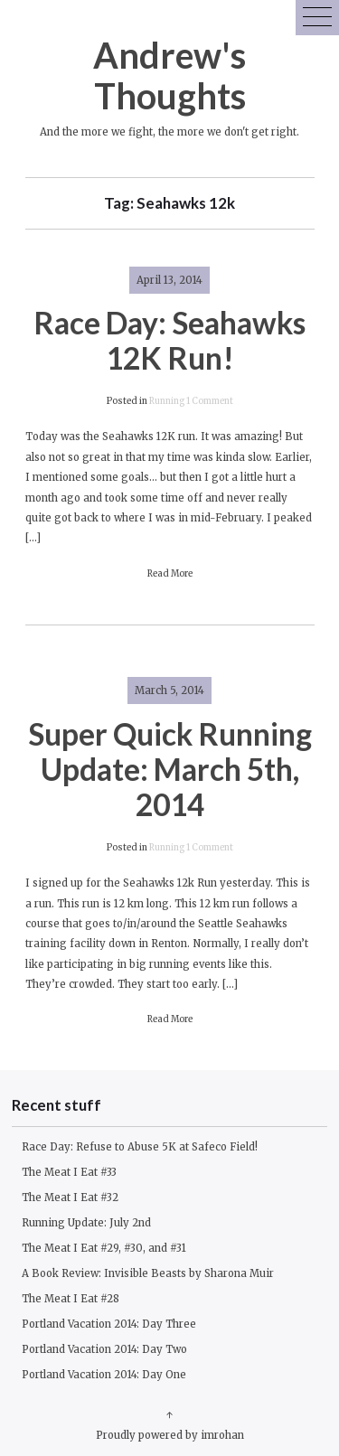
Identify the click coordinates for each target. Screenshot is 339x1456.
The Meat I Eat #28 (70, 1298)
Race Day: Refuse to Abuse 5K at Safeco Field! (140, 1147)
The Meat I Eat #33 (69, 1172)
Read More (170, 573)
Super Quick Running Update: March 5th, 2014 (170, 769)
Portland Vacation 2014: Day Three (109, 1324)
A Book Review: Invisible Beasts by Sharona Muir (148, 1273)
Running (166, 401)
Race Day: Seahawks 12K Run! (169, 340)
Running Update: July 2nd (86, 1222)
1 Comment (209, 401)
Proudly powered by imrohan (170, 1435)
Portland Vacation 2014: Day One (104, 1374)
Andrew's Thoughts (169, 75)
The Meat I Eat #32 (70, 1197)
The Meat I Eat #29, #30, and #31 (104, 1248)
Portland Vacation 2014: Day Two (104, 1349)
